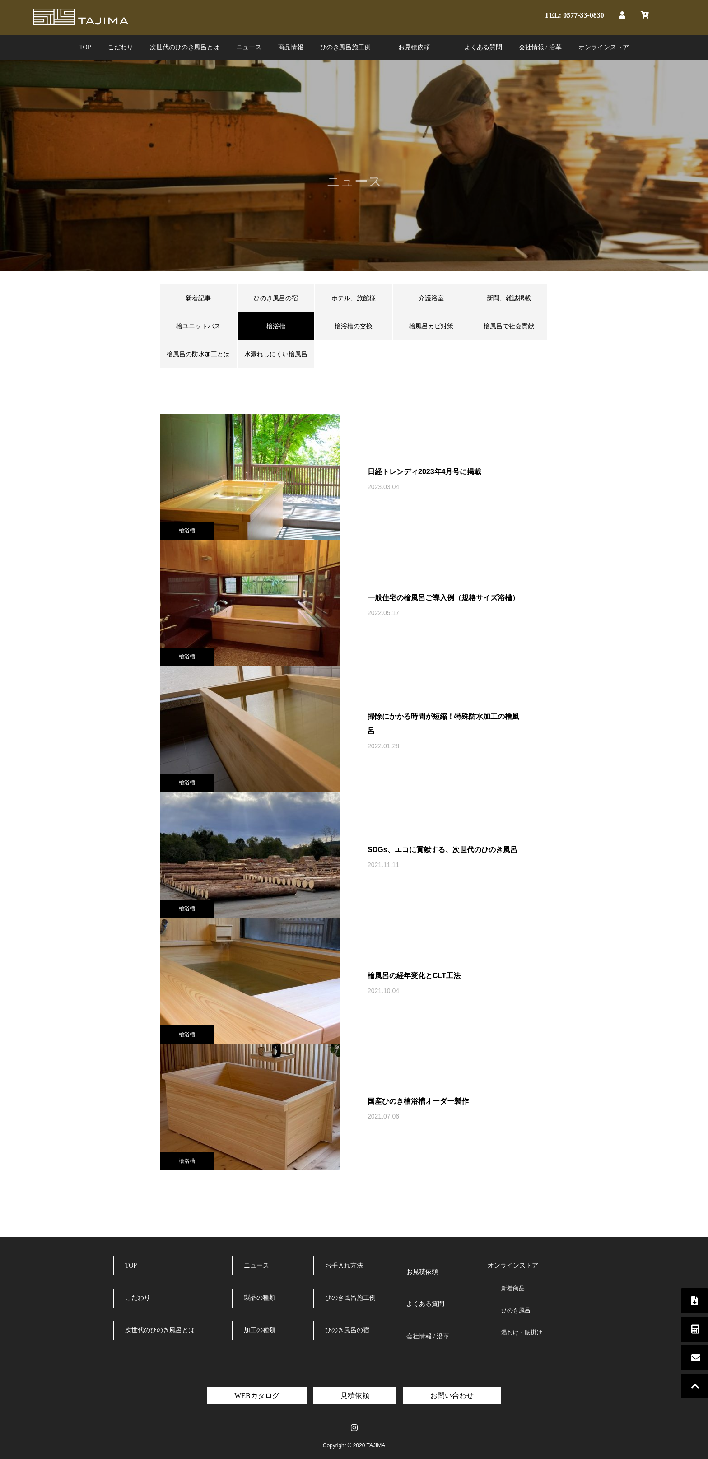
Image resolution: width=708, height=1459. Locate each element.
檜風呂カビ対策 (431, 326)
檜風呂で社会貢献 (509, 326)
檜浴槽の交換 (354, 326)
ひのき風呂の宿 (276, 298)
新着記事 (198, 298)
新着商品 (513, 1288)
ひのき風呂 (516, 1310)
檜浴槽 (187, 530)
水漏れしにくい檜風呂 (275, 354)
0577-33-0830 (583, 15)
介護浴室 (431, 298)
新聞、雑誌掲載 (509, 298)
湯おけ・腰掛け (521, 1332)
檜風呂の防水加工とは (198, 354)
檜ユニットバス (198, 326)
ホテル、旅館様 (353, 298)
